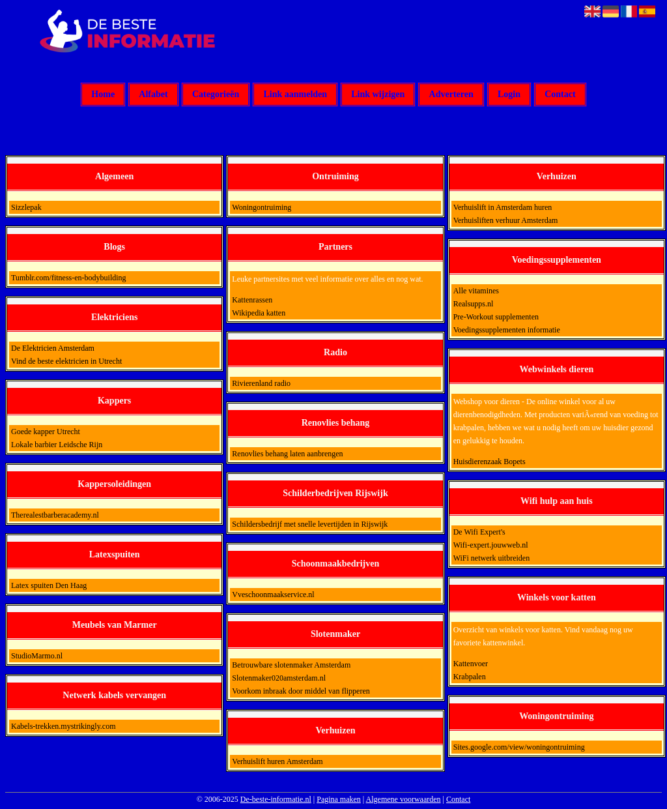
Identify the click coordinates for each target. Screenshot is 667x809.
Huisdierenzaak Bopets (489, 461)
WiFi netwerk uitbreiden (491, 558)
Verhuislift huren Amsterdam (277, 761)
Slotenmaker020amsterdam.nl (279, 678)
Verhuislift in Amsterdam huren (502, 207)
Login (509, 95)
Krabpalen (469, 676)
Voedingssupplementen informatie (506, 329)
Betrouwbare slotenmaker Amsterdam (291, 664)
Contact (560, 95)
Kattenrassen (252, 299)
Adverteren (451, 95)
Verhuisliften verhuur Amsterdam (505, 220)
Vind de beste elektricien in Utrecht (66, 361)
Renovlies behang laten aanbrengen (287, 453)
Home (103, 95)
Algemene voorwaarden (403, 799)
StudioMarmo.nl (37, 655)
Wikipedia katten (258, 312)
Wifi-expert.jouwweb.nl (490, 545)
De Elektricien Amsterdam (52, 348)
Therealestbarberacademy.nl (55, 515)
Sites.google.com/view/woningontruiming (519, 747)
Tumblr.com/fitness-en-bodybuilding (68, 277)
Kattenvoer (470, 663)
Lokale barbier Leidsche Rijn (56, 444)
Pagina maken (339, 799)
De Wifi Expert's (479, 532)
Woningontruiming (261, 207)
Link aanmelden (295, 95)
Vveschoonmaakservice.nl (273, 594)
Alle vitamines (476, 290)
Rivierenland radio (261, 383)
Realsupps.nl (473, 303)
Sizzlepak (26, 207)
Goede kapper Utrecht (45, 431)
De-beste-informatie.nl (275, 799)
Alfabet (153, 95)
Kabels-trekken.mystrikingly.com (63, 726)
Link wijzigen (377, 95)
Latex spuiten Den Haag (49, 585)
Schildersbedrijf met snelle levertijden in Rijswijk (310, 524)
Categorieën (215, 95)
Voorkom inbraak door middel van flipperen (300, 691)
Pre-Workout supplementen (496, 316)
